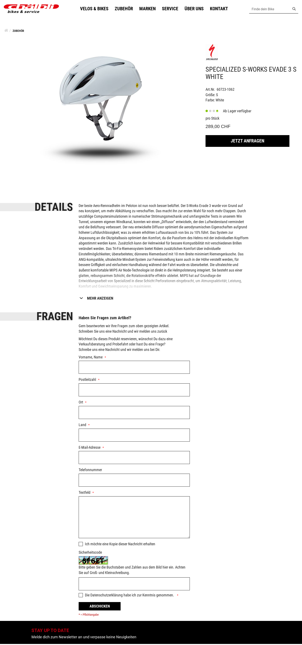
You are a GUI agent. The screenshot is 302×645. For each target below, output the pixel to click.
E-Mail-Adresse (89, 448)
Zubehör (126, 9)
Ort (81, 403)
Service (172, 9)
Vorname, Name (91, 358)
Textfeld (84, 493)
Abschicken (100, 607)
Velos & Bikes (96, 9)
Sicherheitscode (90, 553)
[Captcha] (134, 584)
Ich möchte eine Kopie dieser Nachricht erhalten (120, 545)
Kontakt (221, 9)
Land (82, 426)
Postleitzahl (87, 380)
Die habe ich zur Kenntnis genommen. (130, 596)
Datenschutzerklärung (106, 596)
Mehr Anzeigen (100, 299)
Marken (149, 9)
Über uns (196, 9)
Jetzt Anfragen (247, 142)
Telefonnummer (90, 471)
